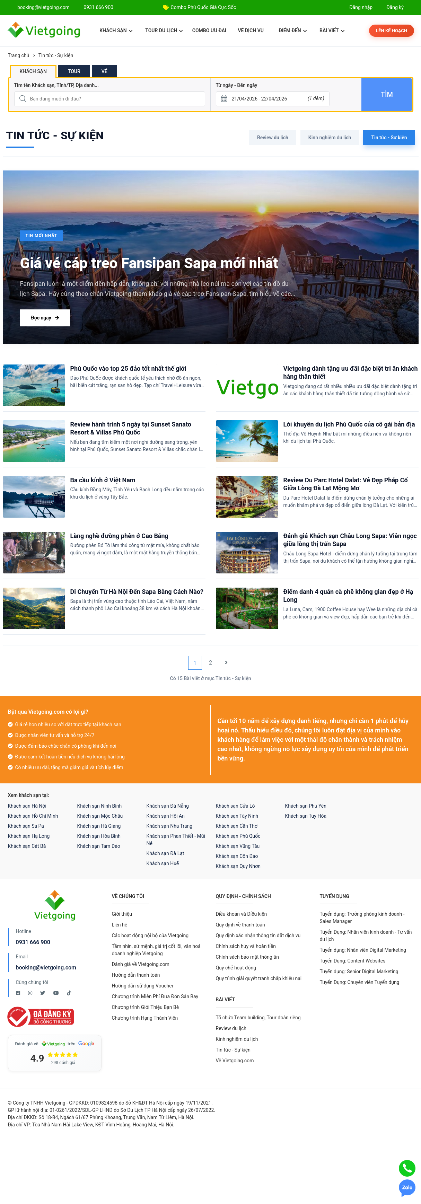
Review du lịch (272, 137)
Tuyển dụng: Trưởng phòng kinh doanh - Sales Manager (362, 917)
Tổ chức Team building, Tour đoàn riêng (258, 1017)
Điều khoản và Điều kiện (241, 914)
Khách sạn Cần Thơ (236, 826)
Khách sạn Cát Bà (27, 846)
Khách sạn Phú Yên (306, 806)
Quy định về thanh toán (240, 925)
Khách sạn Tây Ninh (237, 816)
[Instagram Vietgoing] (30, 993)
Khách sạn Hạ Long (29, 836)
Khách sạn (115, 30)
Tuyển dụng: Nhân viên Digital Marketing (363, 950)
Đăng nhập (360, 7)
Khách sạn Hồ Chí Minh (33, 816)
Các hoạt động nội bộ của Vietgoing (150, 935)
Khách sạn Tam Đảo (98, 846)
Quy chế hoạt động (236, 967)
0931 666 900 (98, 7)
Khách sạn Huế (163, 863)
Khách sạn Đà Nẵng (168, 806)
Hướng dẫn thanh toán (136, 975)
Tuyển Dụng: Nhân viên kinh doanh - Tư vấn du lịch (366, 935)
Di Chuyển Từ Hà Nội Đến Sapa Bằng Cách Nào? (136, 591)
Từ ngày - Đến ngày (236, 85)
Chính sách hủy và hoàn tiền (246, 946)
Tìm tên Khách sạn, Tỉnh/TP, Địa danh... (56, 85)
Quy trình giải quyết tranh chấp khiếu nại (259, 978)
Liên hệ (120, 925)
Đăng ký (395, 7)
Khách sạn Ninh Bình (99, 806)
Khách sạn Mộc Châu (100, 816)
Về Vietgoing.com (235, 1060)
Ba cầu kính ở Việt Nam (102, 480)
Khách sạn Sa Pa (26, 826)
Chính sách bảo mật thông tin (247, 957)
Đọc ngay (45, 317)
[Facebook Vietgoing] (18, 993)
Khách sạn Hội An (166, 816)
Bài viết (332, 30)
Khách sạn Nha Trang (170, 826)
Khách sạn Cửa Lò (235, 806)
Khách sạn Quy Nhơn (238, 866)
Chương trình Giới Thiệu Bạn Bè (145, 1007)
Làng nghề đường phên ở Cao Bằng (119, 535)
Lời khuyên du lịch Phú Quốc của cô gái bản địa (349, 424)
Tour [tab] (74, 71)
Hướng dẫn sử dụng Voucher (143, 985)
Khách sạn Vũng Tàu (238, 846)
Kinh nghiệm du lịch (329, 137)
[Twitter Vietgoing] (43, 993)
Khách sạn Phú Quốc (238, 836)
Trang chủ (18, 55)
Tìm (387, 94)
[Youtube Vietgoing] (56, 993)
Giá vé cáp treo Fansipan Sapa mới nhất (149, 263)
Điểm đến (293, 30)
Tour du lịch (164, 30)
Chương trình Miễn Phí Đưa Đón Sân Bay (155, 996)
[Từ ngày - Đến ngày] (273, 98)
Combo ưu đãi (209, 30)
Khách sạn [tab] (33, 71)
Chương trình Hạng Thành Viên (145, 1018)
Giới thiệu (122, 914)
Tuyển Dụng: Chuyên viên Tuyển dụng (360, 982)
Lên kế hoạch (391, 30)
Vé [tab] (104, 71)
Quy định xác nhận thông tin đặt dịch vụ (258, 935)
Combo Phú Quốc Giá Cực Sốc (203, 7)
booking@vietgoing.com (46, 967)
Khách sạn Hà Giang (99, 826)
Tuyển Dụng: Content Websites (353, 961)
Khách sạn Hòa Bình (99, 836)
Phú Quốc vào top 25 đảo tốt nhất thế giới (128, 368)
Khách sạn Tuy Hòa (306, 816)
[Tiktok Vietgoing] (69, 993)
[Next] (226, 663)
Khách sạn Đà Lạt (165, 853)
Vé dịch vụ (251, 30)
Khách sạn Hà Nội (27, 806)
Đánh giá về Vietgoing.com (140, 964)
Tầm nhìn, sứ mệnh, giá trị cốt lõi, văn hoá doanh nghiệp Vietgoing (156, 949)
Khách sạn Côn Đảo (237, 856)
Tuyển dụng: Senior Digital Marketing (359, 971)
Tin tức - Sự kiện (55, 55)
